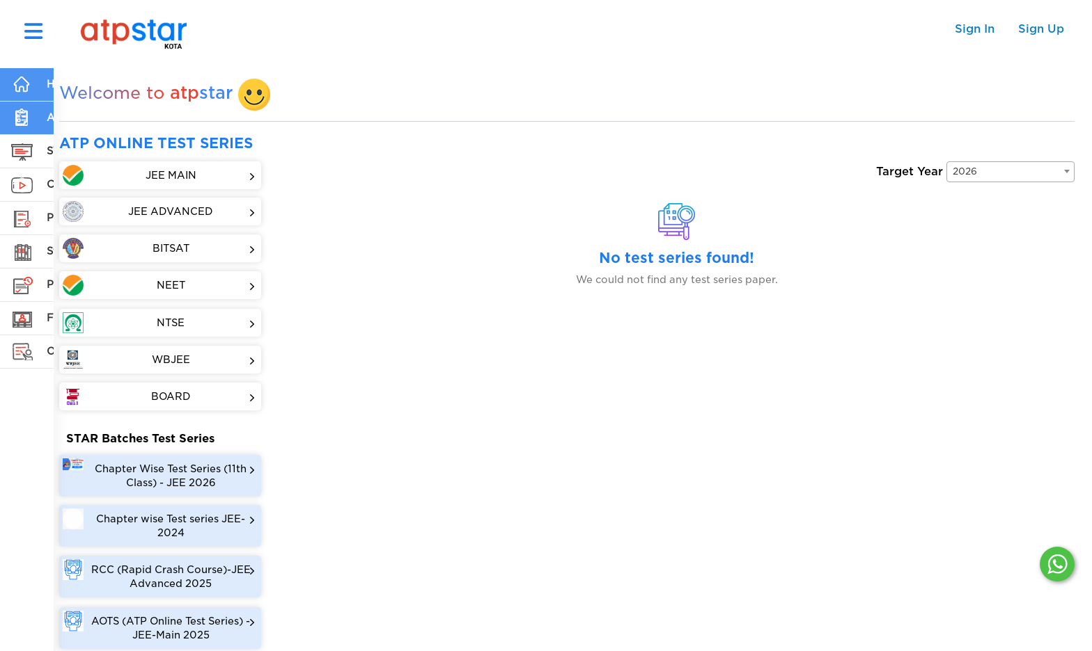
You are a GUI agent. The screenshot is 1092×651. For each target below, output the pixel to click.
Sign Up (1041, 28)
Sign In (974, 28)
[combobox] (1010, 171)
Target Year (909, 170)
